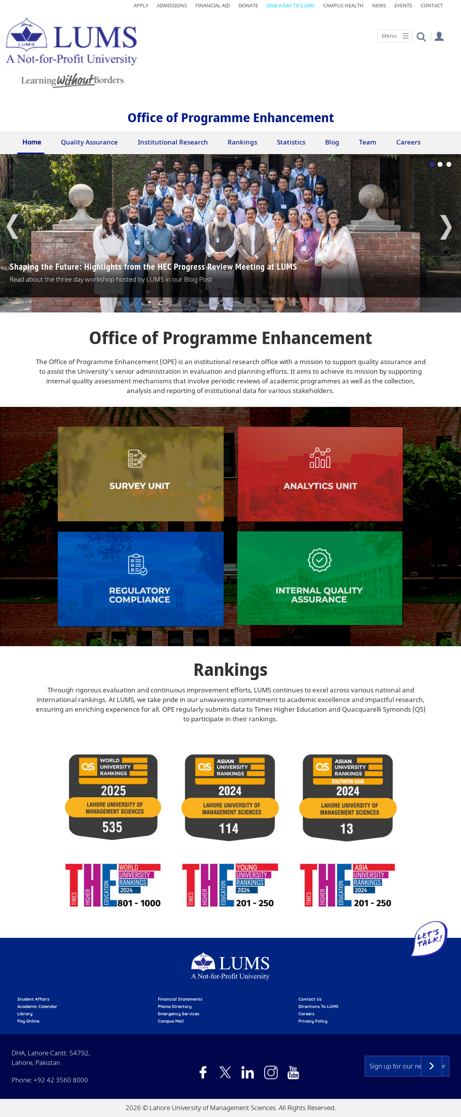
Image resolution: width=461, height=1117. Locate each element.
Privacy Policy (312, 1021)
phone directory (174, 1006)
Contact (432, 5)
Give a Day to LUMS (291, 5)
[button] (421, 36)
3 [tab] (449, 164)
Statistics (291, 142)
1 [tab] (432, 164)
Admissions (172, 5)
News (379, 5)
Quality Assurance (89, 142)
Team (367, 142)
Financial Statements (180, 999)
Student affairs (33, 999)
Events (403, 5)
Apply (141, 5)
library (24, 1013)
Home (31, 142)
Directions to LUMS (318, 1006)
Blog (332, 142)
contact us (310, 999)
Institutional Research (173, 142)
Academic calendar (37, 1006)
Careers (408, 142)
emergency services (178, 1013)
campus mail (171, 1021)
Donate (248, 5)
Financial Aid (212, 5)
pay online (28, 1021)
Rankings (242, 142)
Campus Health (343, 5)
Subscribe (431, 1066)
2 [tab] (440, 164)
